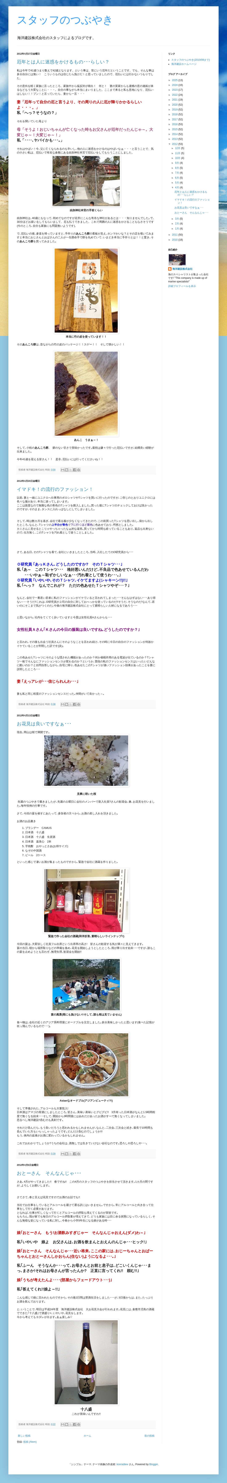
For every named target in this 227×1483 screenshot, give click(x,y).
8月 (177, 167)
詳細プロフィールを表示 (182, 286)
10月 (178, 158)
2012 (175, 144)
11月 (178, 153)
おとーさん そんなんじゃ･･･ (49, 1173)
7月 (177, 172)
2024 (175, 85)
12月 (178, 148)
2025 (175, 80)
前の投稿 (149, 1435)
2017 (175, 119)
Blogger (153, 1464)
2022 (175, 94)
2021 (175, 99)
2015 (175, 129)
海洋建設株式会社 (182, 268)
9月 (177, 162)
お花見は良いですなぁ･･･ (44, 723)
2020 (175, 104)
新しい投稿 (24, 1435)
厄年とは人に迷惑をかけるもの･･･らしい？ (63, 61)
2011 (175, 234)
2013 (175, 139)
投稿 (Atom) (30, 1441)
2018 (175, 114)
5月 (177, 182)
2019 (175, 109)
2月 (177, 223)
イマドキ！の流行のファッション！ (55, 489)
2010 (175, 239)
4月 (177, 187)
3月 (177, 218)
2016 (175, 124)
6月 (177, 177)
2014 (175, 134)
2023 (175, 89)
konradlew (122, 1464)
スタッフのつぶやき (65, 20)
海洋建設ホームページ (184, 64)
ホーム (87, 1435)
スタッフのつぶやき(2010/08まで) (190, 59)
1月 (177, 228)
